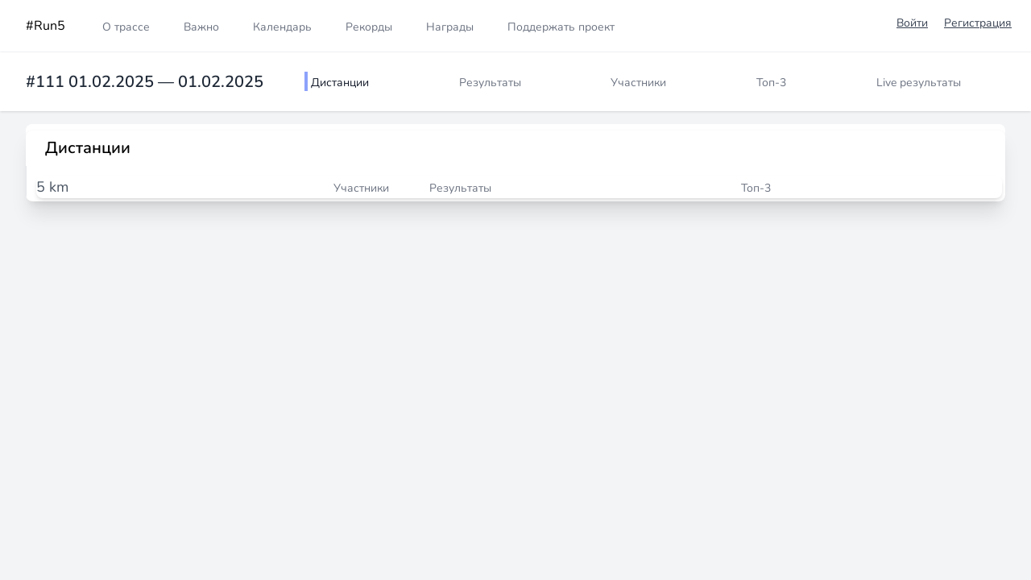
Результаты (490, 82)
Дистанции (340, 82)
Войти (912, 23)
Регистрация (978, 23)
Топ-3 (771, 82)
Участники (638, 82)
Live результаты (918, 82)
